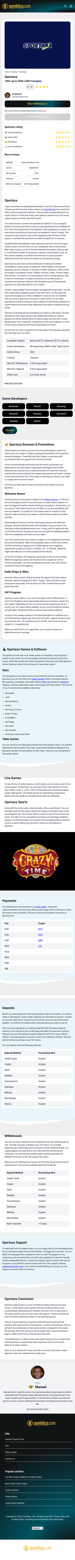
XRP (40, 940)
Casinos (14, 72)
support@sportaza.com (13, 1266)
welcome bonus (51, 499)
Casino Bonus (11, 1496)
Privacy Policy (59, 1516)
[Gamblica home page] (16, 6)
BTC (40, 929)
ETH (40, 934)
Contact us (10, 1459)
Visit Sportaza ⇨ (37, 103)
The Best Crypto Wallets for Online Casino (23, 1477)
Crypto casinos (11, 1490)
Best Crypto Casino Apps (16, 1483)
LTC (40, 946)
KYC (7, 1446)
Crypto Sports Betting (14, 1503)
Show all (10, 430)
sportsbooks (50, 209)
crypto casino (41, 907)
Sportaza (23, 72)
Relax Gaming (38, 679)
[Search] (65, 6)
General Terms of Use (14, 1439)
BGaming (64, 682)
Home (7, 72)
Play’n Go (46, 682)
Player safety (11, 1452)
